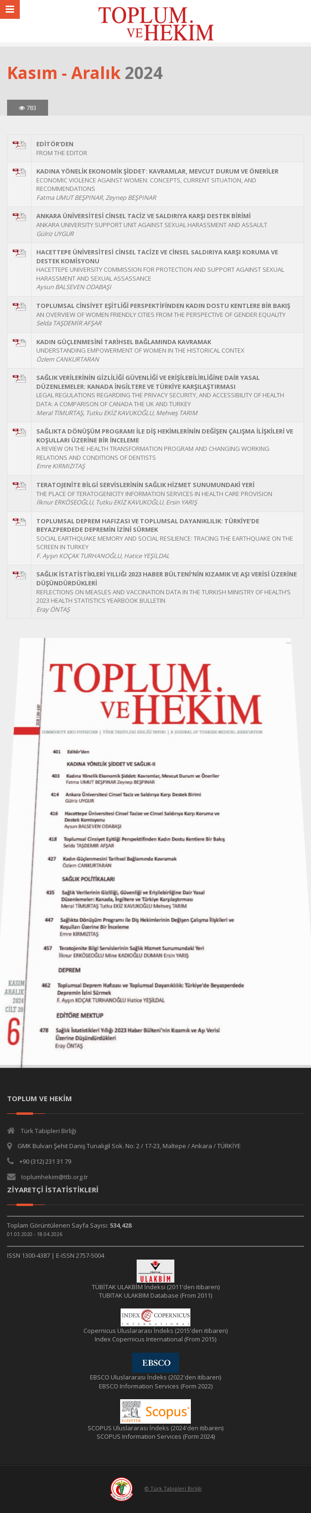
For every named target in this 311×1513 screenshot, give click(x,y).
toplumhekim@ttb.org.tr (54, 1177)
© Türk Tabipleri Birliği (173, 1488)
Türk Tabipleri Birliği (48, 1131)
